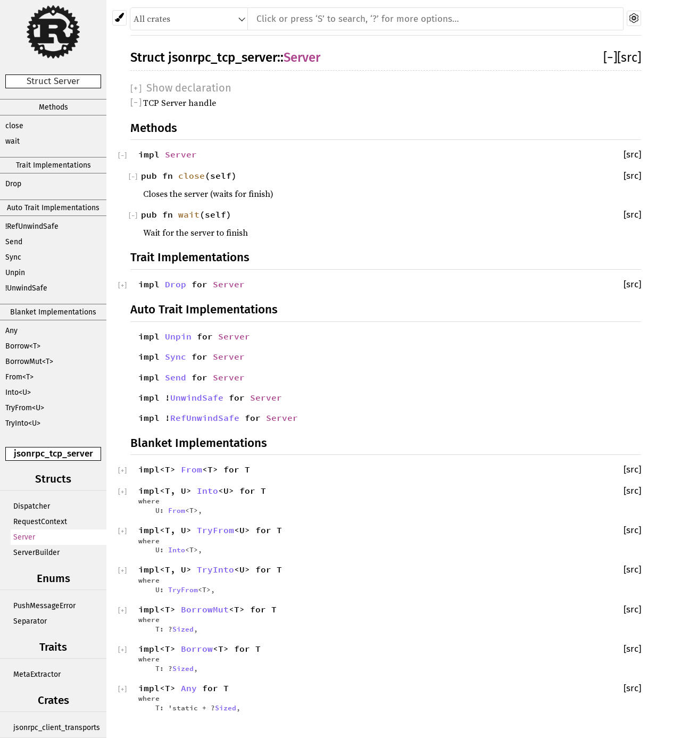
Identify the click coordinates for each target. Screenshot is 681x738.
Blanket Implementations (53, 312)
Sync (13, 257)
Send (13, 241)
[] (610, 57)
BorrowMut (205, 609)
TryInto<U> (22, 423)
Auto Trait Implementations (53, 207)
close (14, 125)
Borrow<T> (22, 346)
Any (11, 330)
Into (207, 490)
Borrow (197, 648)
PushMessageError (44, 605)
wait (12, 141)
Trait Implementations (53, 165)
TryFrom (215, 530)
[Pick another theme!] (119, 18)
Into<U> (18, 392)
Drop (13, 183)
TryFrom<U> (24, 407)
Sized (183, 629)
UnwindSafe (196, 397)
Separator (30, 621)
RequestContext (40, 521)
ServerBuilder (36, 552)
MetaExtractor (37, 674)
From (191, 469)
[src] (629, 57)
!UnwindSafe (26, 288)
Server (24, 537)
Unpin (15, 272)
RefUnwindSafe (204, 417)
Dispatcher (31, 506)
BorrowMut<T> (29, 361)
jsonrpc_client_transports (56, 727)
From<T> (19, 377)
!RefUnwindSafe (32, 226)
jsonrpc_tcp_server (53, 453)
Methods (53, 107)
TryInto (215, 569)
